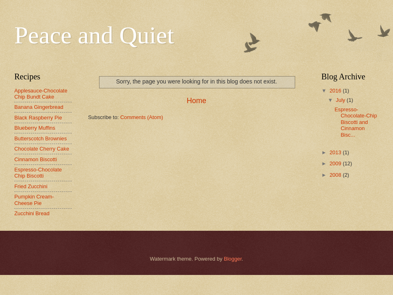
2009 (336, 163)
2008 (336, 175)
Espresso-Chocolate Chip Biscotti (38, 173)
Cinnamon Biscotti (35, 159)
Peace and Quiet (94, 35)
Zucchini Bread (32, 213)
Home (196, 101)
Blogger (233, 259)
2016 (336, 91)
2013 (336, 152)
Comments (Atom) (141, 117)
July (341, 100)
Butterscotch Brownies (40, 138)
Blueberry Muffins (34, 128)
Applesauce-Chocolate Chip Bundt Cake (41, 94)
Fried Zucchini (30, 186)
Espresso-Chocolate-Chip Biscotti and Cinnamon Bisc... (355, 122)
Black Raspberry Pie (38, 118)
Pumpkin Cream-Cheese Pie (34, 200)
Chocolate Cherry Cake (41, 149)
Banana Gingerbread (38, 107)
